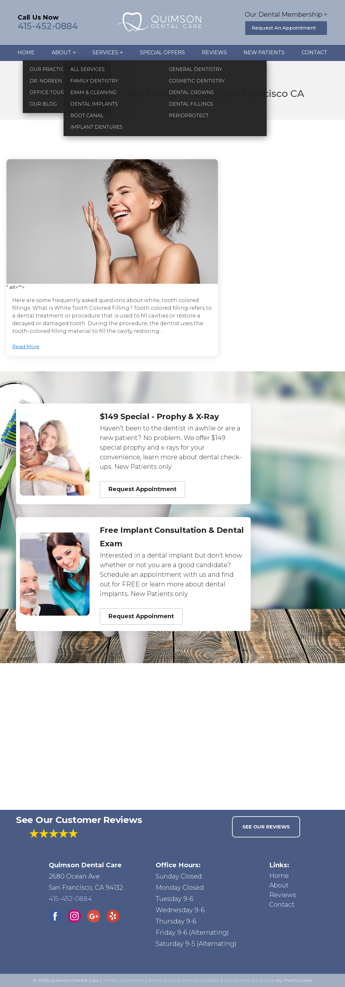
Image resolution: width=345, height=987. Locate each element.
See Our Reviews (266, 827)
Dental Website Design (250, 980)
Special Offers (162, 52)
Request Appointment (142, 489)
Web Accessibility (200, 980)
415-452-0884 (48, 26)
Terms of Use (162, 980)
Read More (25, 346)
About (61, 52)
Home (26, 52)
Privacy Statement (123, 980)
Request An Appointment (284, 28)
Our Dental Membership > (286, 14)
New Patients (264, 52)
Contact (314, 52)
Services (105, 52)
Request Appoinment (141, 616)
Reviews (214, 52)
